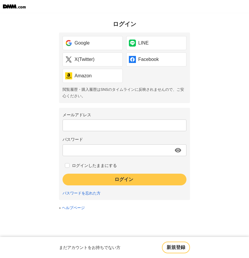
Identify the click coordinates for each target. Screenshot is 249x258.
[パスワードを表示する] (178, 150)
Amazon (78, 75)
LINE (139, 43)
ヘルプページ (73, 208)
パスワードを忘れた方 (82, 193)
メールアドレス (77, 114)
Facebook (144, 59)
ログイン (124, 179)
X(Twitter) (79, 59)
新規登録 (176, 247)
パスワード (73, 139)
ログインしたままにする (94, 165)
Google (77, 43)
